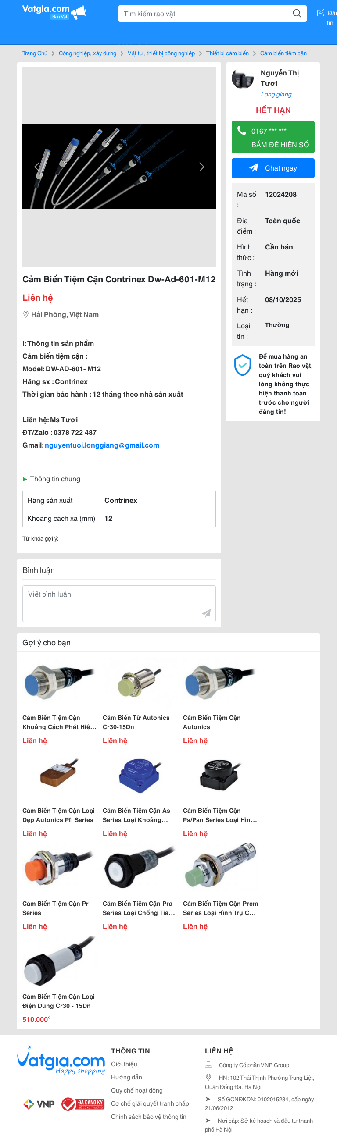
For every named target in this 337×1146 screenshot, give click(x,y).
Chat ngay (273, 167)
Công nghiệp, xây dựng (87, 53)
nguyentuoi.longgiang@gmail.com (102, 444)
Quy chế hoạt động (137, 1089)
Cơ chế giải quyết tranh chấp (150, 1103)
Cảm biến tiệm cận (283, 53)
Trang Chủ (34, 53)
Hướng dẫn (126, 1076)
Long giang (276, 93)
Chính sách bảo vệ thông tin (148, 1116)
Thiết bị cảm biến (227, 53)
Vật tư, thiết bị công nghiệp (161, 53)
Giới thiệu (124, 1063)
